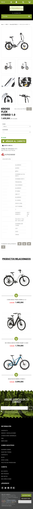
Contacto (4, 430)
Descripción (6, 159)
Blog (2, 457)
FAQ (2, 438)
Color (4, 124)
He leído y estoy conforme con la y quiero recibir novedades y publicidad (14, 411)
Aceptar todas (26, 495)
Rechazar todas (25, 498)
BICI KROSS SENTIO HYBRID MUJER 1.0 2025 (16, 343)
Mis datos (4, 476)
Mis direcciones (6, 479)
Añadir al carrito (13, 141)
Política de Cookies (11, 500)
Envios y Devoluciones (8, 433)
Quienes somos (6, 449)
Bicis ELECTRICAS (22, 109)
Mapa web (4, 441)
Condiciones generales (8, 435)
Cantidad (5, 129)
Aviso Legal (4, 460)
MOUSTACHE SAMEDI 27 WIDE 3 (16, 379)
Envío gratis (7, 145)
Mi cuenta (4, 471)
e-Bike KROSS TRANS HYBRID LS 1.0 (16, 299)
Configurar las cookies (7, 505)
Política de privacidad (8, 462)
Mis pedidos (5, 473)
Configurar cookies (24, 502)
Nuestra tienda (6, 452)
